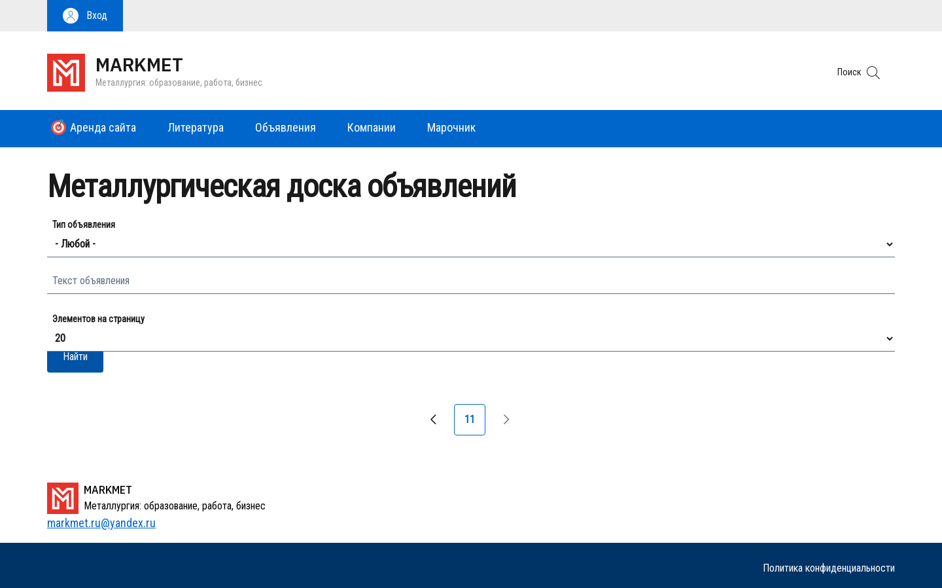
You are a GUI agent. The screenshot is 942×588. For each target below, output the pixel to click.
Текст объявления (91, 280)
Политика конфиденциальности (829, 568)
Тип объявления (83, 224)
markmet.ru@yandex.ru (101, 523)
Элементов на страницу (98, 319)
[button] (85, 15)
